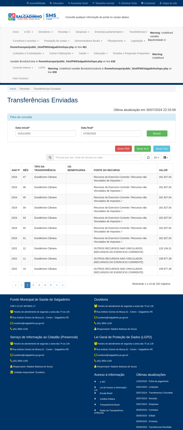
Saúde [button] (84, 53)
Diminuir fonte (127, 3)
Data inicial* (23, 127)
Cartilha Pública (107, 399)
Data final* (87, 127)
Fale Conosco (20, 78)
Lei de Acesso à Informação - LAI (111, 388)
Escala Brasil (106, 393)
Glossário (56, 3)
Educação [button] (101, 53)
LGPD (41, 67)
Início (16, 31)
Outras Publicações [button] (62, 53)
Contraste (148, 3)
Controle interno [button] (23, 67)
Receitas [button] (64, 31)
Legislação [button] (138, 40)
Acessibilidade (36, 3)
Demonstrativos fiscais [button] (88, 40)
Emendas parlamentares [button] (109, 31)
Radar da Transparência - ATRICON (109, 411)
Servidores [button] (45, 31)
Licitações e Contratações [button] (28, 53)
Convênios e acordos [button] (26, 40)
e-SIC (102, 382)
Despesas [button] (82, 31)
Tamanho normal (103, 3)
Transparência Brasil (110, 405)
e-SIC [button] (28, 31)
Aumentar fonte (78, 3)
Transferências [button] (138, 31)
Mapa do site (168, 3)
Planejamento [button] (116, 40)
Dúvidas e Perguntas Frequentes (131, 53)
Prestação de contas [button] (57, 40)
